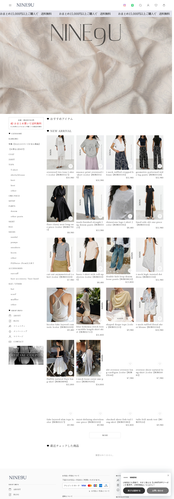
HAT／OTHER (15, 283)
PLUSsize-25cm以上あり (22, 263)
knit (13, 180)
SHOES (12, 232)
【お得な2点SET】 (17, 149)
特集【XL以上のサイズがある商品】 (25, 144)
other (14, 190)
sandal (14, 237)
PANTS (12, 206)
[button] (12, 5)
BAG (11, 226)
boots (14, 252)
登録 (159, 479)
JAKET (12, 159)
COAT (11, 154)
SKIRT (12, 221)
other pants (17, 216)
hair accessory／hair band (25, 278)
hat (12, 289)
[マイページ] (148, 5)
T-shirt (14, 169)
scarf (13, 294)
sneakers (15, 247)
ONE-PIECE (14, 195)
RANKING (13, 138)
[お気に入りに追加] (71, 166)
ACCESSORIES (16, 268)
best (13, 185)
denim (14, 211)
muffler (15, 299)
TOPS (11, 164)
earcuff (14, 273)
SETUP (12, 201)
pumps (14, 242)
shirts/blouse (18, 175)
